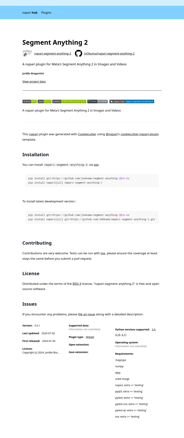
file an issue (86, 314)
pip (96, 165)
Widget (90, 337)
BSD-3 (77, 284)
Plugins (46, 13)
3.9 (153, 329)
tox (103, 253)
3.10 (117, 334)
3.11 (124, 334)
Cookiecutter (87, 134)
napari (30, 13)
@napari (112, 134)
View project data (34, 82)
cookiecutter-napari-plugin (140, 134)
